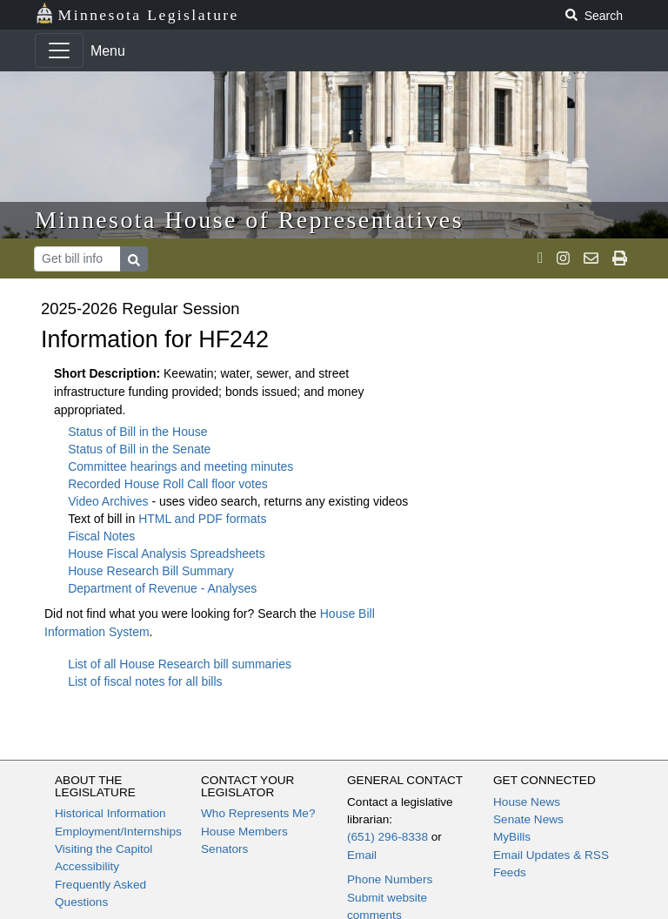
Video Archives (109, 501)
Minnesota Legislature (137, 13)
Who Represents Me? (258, 813)
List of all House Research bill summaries (179, 664)
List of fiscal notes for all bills (145, 681)
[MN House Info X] (540, 258)
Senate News (528, 819)
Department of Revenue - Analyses (162, 588)
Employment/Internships (118, 831)
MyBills (512, 836)
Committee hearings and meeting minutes (180, 466)
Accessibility (87, 866)
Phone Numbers (389, 879)
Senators (224, 848)
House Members (244, 831)
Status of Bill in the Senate (139, 449)
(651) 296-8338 (387, 836)
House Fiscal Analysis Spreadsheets (166, 553)
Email (362, 855)
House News (526, 801)
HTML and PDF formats (202, 519)
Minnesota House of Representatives (249, 219)
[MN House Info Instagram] (563, 258)
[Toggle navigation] (59, 50)
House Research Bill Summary (151, 571)
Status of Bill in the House (137, 432)
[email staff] (591, 258)
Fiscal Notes (101, 536)
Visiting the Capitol (103, 848)
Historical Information (110, 813)
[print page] (619, 258)
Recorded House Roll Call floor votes (168, 484)
